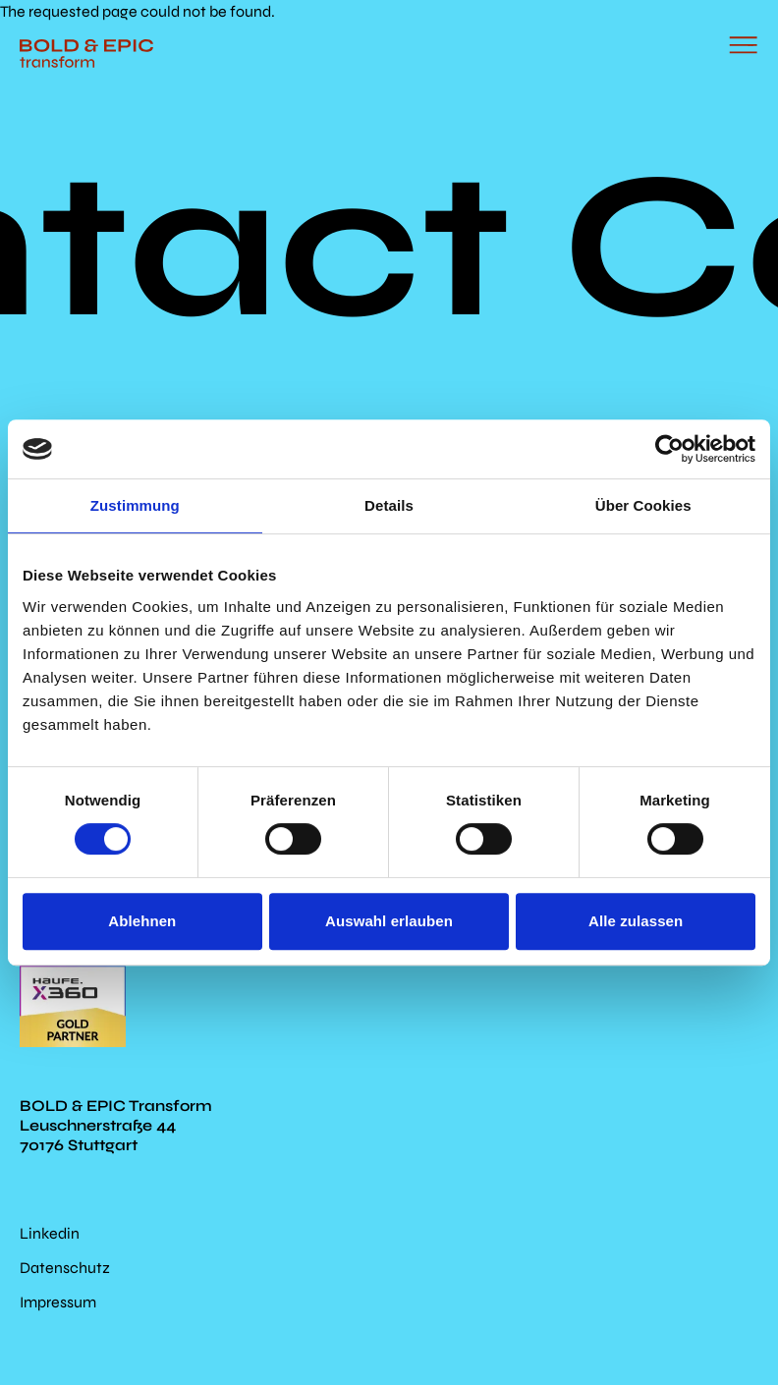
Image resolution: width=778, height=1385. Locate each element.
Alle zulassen (635, 921)
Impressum (58, 1302)
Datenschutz (65, 1267)
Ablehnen (142, 921)
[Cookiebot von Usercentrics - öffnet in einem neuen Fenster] (669, 449)
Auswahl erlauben (389, 921)
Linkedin (50, 1233)
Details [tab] (389, 505)
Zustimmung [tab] (135, 505)
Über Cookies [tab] (643, 505)
